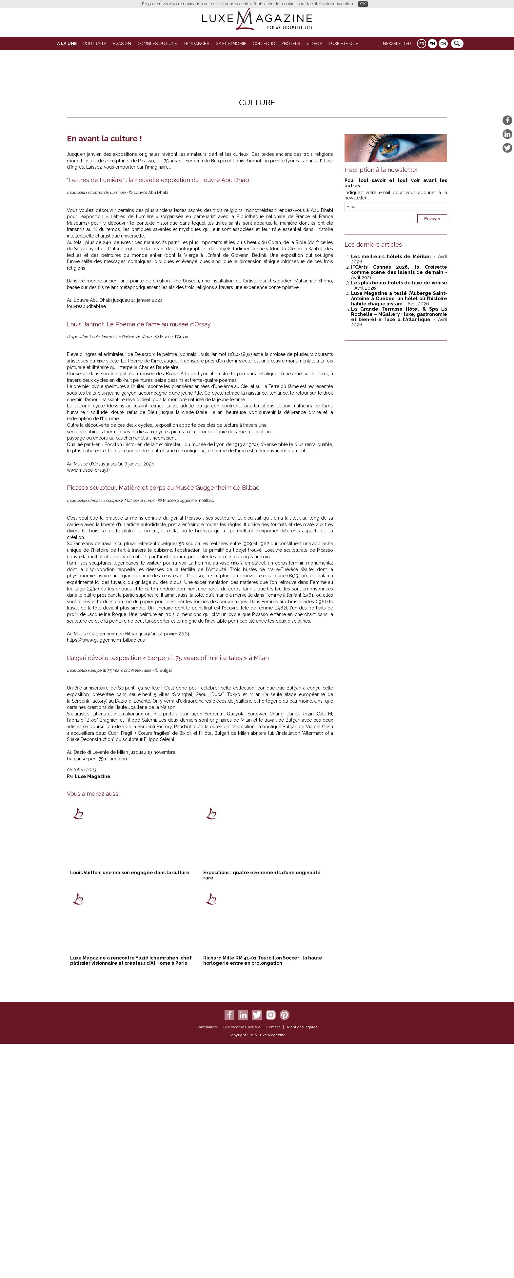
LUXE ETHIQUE (343, 43)
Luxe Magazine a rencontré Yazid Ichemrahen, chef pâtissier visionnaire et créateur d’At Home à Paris (131, 1195)
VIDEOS (314, 43)
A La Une (67, 43)
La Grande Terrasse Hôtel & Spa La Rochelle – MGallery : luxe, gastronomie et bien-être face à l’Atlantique (399, 314)
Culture (257, 102)
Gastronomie (231, 43)
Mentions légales (302, 1262)
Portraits (94, 43)
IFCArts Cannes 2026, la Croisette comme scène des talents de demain (399, 269)
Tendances (196, 43)
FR (421, 44)
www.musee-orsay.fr (88, 705)
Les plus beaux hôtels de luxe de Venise (399, 282)
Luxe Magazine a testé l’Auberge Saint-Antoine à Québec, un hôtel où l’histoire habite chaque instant (399, 298)
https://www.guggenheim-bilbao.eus (106, 875)
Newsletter (397, 43)
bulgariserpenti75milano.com (98, 994)
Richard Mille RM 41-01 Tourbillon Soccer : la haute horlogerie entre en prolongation (262, 1195)
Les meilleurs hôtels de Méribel (391, 256)
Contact (273, 1262)
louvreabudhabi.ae (86, 419)
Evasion (122, 43)
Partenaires (207, 1262)
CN (443, 44)
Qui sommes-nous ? (242, 1262)
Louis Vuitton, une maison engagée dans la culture (129, 1107)
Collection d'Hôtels (276, 43)
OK (363, 3)
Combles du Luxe (157, 43)
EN (432, 44)
